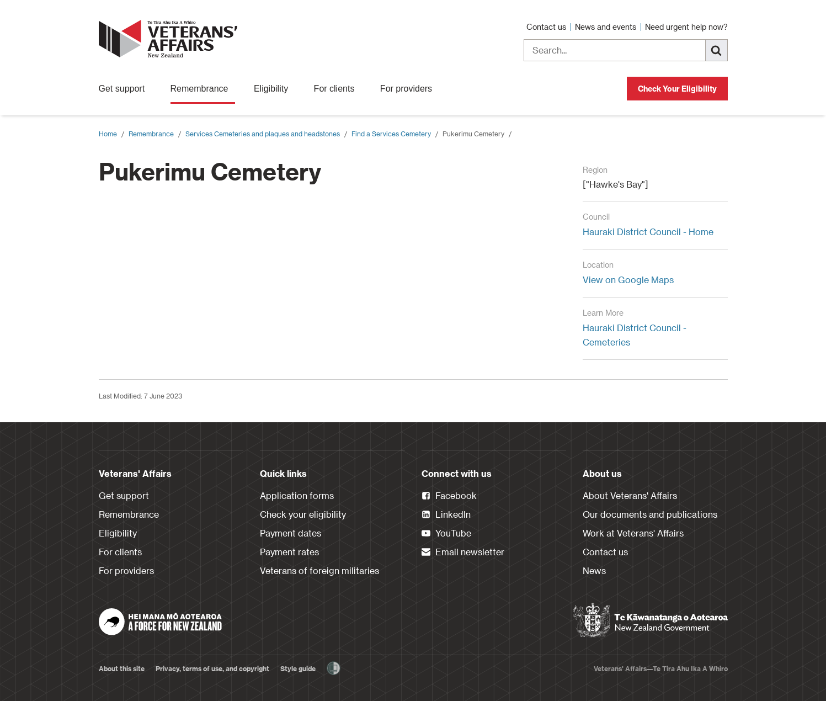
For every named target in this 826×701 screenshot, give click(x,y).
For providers (409, 88)
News (594, 570)
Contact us (547, 26)
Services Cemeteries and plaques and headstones (262, 133)
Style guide (298, 668)
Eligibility (274, 88)
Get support (125, 88)
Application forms (297, 495)
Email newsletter (463, 552)
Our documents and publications (650, 514)
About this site (122, 668)
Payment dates (290, 533)
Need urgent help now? (686, 26)
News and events (606, 26)
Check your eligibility (303, 514)
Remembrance (202, 88)
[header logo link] (170, 38)
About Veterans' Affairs (630, 495)
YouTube (446, 534)
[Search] (717, 50)
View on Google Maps (628, 279)
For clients (337, 88)
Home (108, 133)
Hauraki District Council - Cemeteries (634, 334)
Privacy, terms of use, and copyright (212, 668)
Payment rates (289, 551)
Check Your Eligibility (677, 88)
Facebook (449, 496)
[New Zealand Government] (650, 620)
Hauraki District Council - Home (648, 231)
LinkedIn (446, 515)
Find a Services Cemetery (391, 133)
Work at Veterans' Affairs (633, 533)
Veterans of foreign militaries (319, 570)
